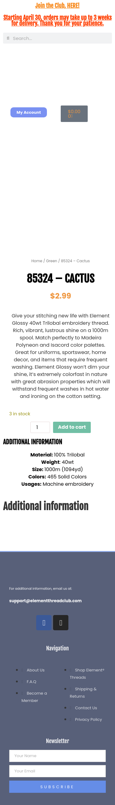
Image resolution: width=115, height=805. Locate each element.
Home (36, 260)
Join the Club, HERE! (57, 5)
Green (51, 260)
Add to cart (72, 427)
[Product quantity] (40, 427)
